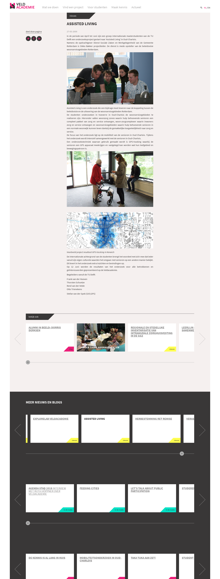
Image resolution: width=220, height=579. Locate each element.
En (209, 7)
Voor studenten (97, 7)
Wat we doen (50, 7)
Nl (205, 7)
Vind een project (73, 7)
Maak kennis (119, 7)
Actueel (136, 7)
